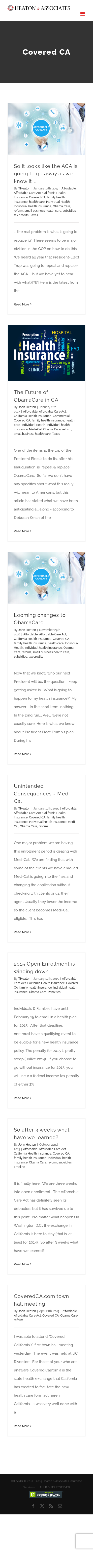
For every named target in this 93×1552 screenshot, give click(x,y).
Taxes (34, 215)
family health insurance (48, 420)
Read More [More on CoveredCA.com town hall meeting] (21, 1426)
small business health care (43, 210)
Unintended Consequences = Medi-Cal (43, 793)
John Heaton (27, 407)
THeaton (24, 188)
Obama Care (61, 206)
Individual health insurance (32, 206)
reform (18, 210)
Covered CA (37, 197)
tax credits (21, 215)
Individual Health (58, 202)
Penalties (54, 992)
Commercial (61, 416)
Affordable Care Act (27, 193)
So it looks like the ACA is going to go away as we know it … (46, 173)
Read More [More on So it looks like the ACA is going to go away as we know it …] (21, 304)
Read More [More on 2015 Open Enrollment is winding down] (21, 1098)
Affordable (69, 188)
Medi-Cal (35, 429)
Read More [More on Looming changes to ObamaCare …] (21, 754)
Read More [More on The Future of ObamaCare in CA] (21, 531)
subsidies (69, 210)
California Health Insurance (32, 416)
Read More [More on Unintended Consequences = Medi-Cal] (21, 932)
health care (37, 202)
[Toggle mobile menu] (83, 13)
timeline (19, 1167)
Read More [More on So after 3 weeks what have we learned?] (21, 1264)
